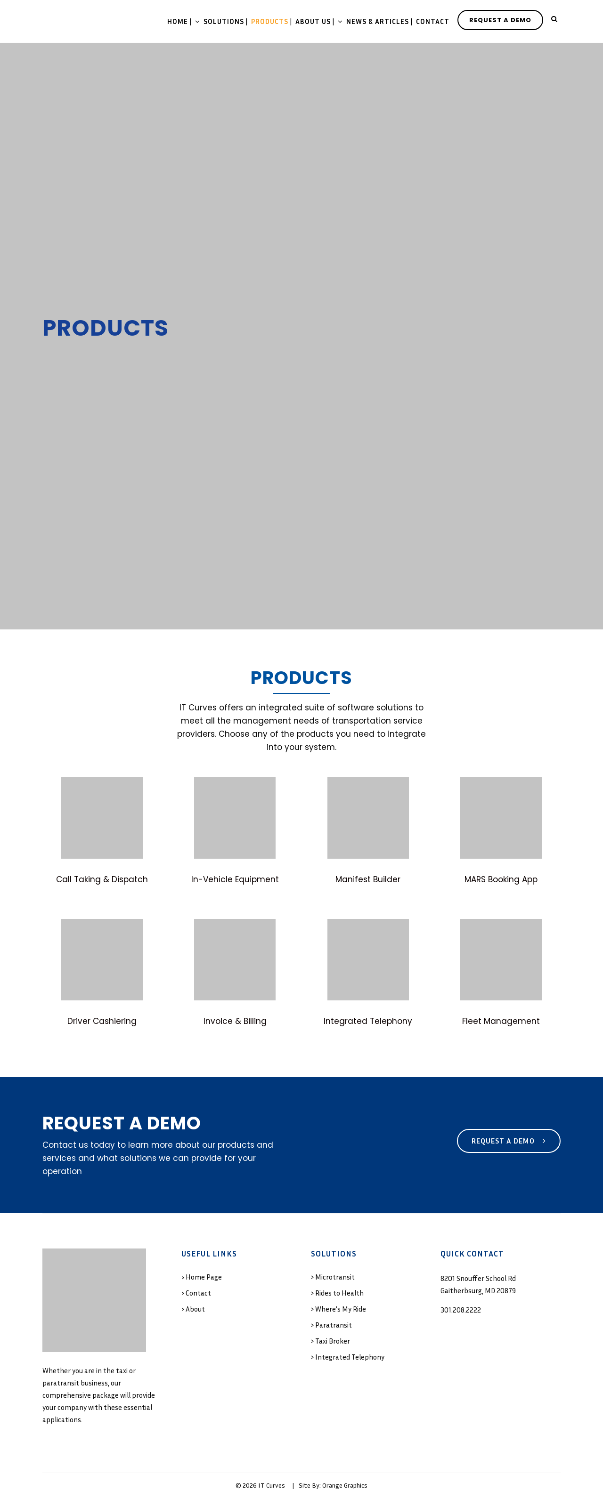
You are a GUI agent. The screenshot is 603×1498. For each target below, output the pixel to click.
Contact (198, 1293)
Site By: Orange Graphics (333, 1485)
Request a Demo (509, 1140)
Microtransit (335, 1276)
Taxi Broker (332, 1341)
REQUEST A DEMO (500, 20)
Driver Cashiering (102, 1021)
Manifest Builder (367, 879)
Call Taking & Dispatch (102, 879)
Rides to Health (339, 1293)
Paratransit (333, 1325)
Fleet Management (501, 1021)
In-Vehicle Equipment (235, 879)
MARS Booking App (501, 879)
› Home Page (201, 1276)
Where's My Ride (340, 1309)
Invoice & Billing (235, 1021)
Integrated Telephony (368, 1021)
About (195, 1309)
